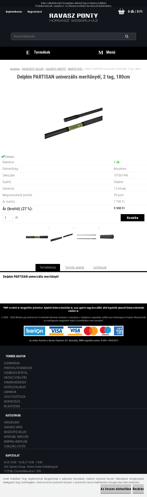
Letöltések (100, 267)
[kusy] (8, 217)
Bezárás (138, 489)
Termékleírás (47, 267)
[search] (131, 36)
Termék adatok (74, 267)
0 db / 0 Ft (135, 11)
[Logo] (73, 18)
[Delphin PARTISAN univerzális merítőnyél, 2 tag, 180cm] (74, 96)
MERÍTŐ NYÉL (75, 68)
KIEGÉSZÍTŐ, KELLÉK (33, 68)
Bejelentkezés (13, 11)
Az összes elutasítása (116, 489)
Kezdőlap (15, 68)
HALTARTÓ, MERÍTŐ (56, 68)
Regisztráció (34, 11)
